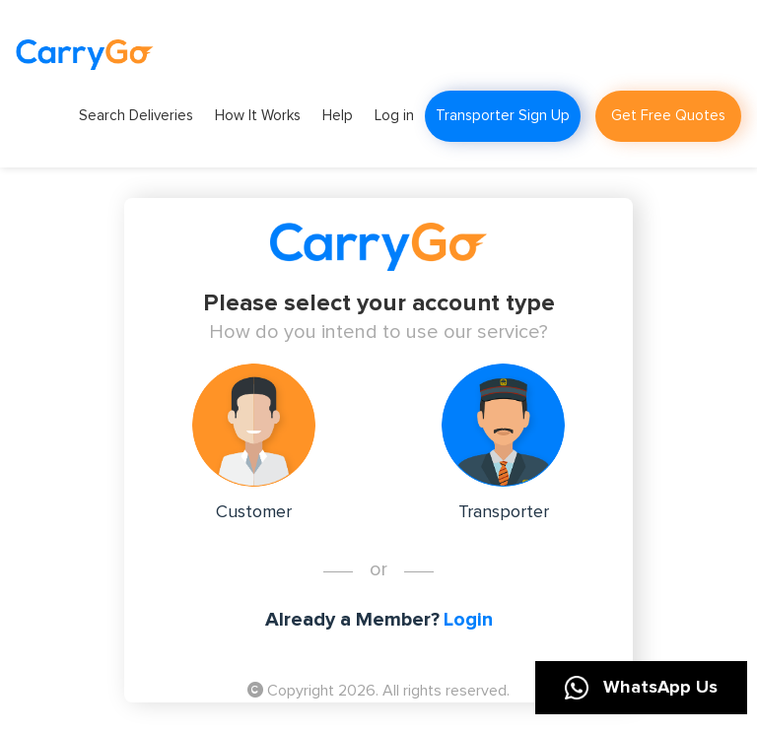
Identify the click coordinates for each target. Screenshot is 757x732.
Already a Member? (352, 620)
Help (337, 115)
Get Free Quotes (668, 115)
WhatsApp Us (641, 687)
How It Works (258, 115)
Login (468, 620)
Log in (394, 115)
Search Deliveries (136, 115)
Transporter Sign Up (503, 115)
